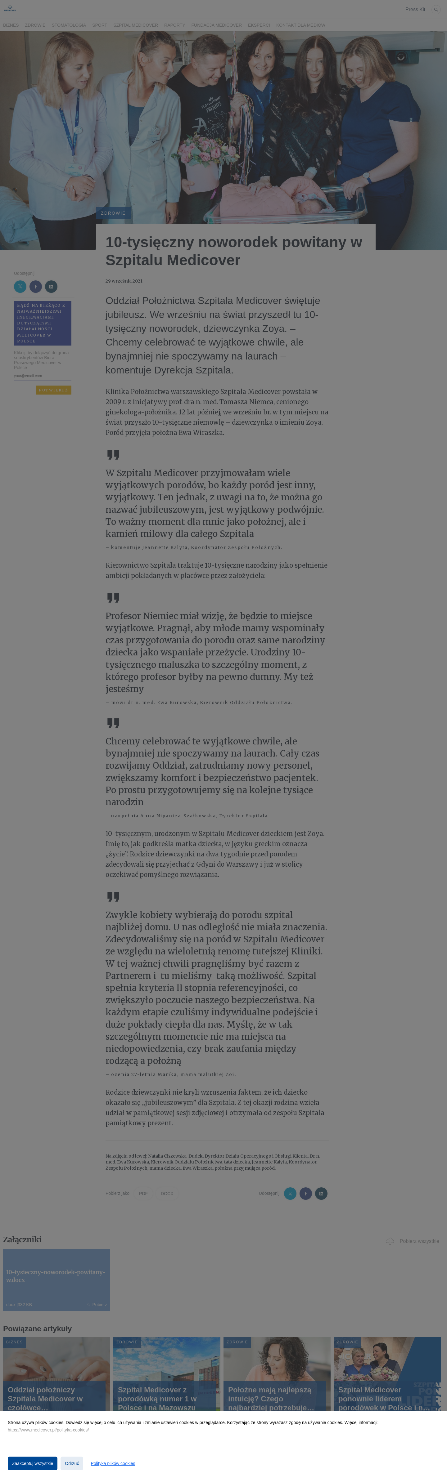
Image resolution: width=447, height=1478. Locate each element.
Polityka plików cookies (113, 1463)
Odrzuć (72, 1463)
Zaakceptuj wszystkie (32, 1463)
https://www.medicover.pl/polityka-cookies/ (48, 1429)
